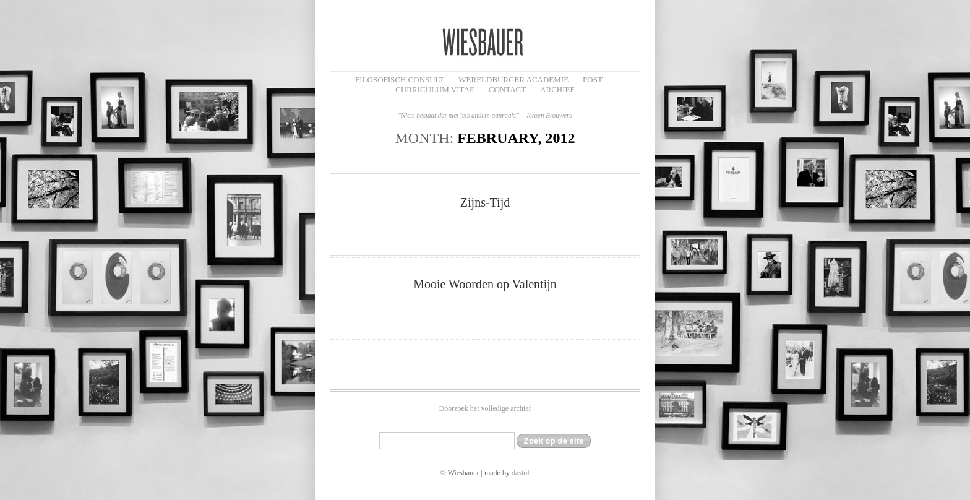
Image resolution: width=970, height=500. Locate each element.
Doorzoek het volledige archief (485, 408)
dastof (521, 472)
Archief (557, 89)
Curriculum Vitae (434, 89)
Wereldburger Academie (513, 79)
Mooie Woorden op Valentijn (485, 284)
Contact (507, 89)
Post (593, 79)
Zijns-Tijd (485, 202)
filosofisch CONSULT (399, 79)
